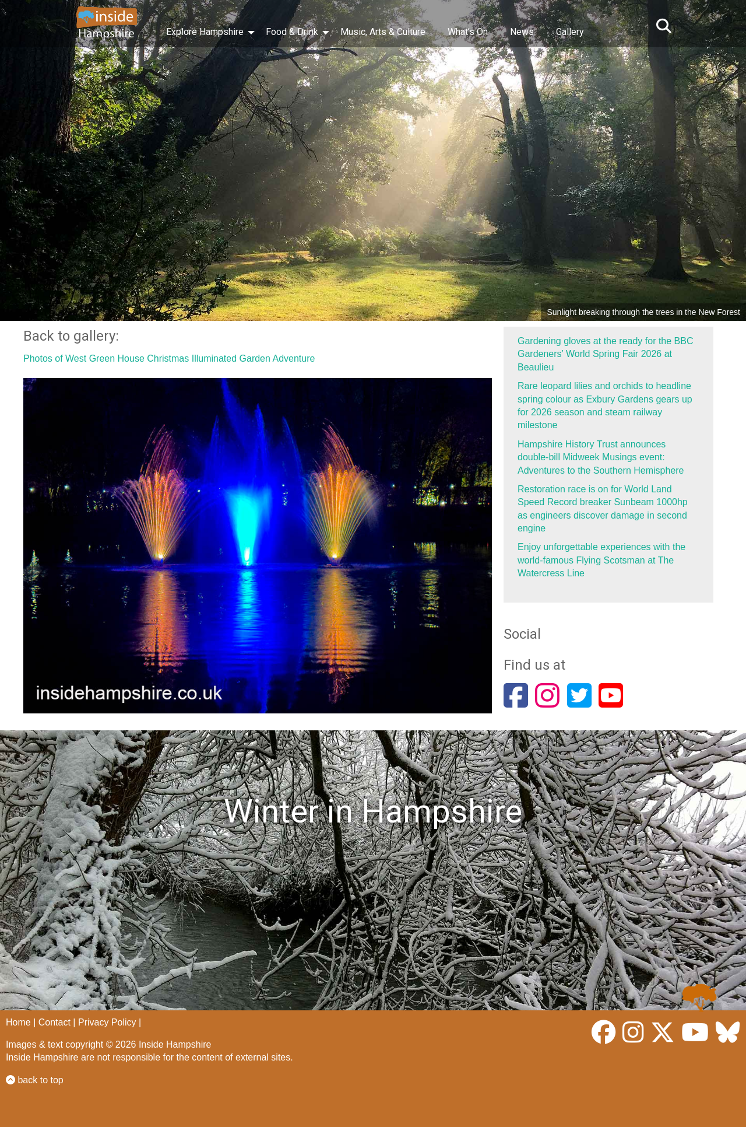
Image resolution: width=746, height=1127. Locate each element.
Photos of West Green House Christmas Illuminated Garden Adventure (169, 358)
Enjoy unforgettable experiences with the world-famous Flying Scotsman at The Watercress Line (601, 560)
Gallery (570, 31)
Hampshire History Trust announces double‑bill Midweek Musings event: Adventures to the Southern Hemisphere (601, 457)
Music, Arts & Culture (382, 31)
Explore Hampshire (205, 31)
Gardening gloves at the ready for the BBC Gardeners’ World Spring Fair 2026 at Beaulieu (606, 354)
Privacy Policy (107, 1022)
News (522, 31)
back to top (35, 1080)
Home (18, 1022)
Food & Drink (292, 31)
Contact (54, 1022)
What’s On (468, 31)
